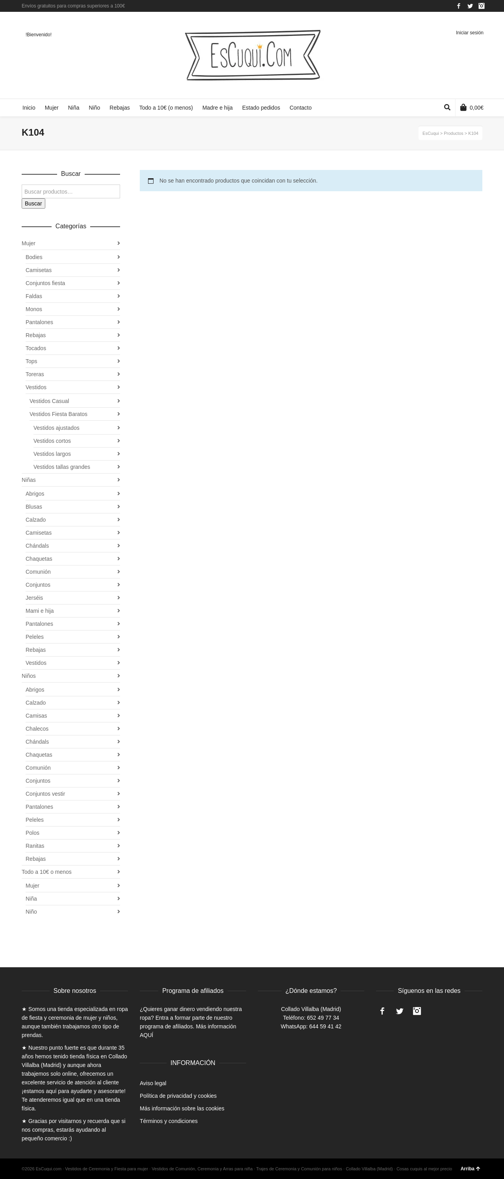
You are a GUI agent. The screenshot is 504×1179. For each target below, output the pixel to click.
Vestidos (36, 387)
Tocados (36, 348)
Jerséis (34, 598)
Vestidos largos (52, 454)
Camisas (36, 716)
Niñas (29, 480)
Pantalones (39, 322)
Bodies (34, 257)
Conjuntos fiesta (45, 283)
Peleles (35, 637)
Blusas (34, 507)
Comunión (38, 572)
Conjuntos (38, 585)
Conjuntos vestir (45, 794)
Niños (29, 676)
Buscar (33, 203)
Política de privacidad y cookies (178, 1096)
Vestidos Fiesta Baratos (58, 414)
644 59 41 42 (325, 1026)
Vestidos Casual (49, 401)
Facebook (458, 6)
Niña (31, 898)
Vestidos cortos (52, 441)
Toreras (35, 374)
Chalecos (37, 729)
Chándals (37, 546)
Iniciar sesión (470, 32)
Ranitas (35, 846)
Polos (32, 833)
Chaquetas (39, 559)
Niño (31, 912)
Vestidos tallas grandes (61, 467)
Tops (31, 361)
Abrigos (35, 494)
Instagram (481, 6)
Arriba (470, 1169)
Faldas (34, 296)
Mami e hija (40, 611)
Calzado (36, 520)
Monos (34, 309)
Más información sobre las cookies (182, 1108)
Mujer (28, 243)
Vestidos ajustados (56, 428)
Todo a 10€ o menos (47, 872)
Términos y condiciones (169, 1121)
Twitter (470, 6)
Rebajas (36, 335)
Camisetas (39, 270)
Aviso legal (153, 1083)
